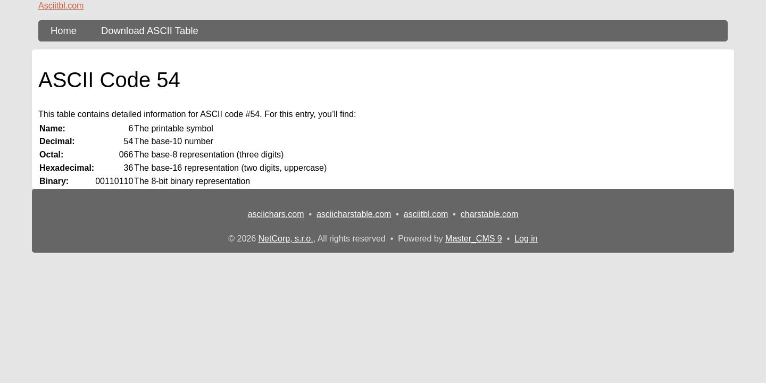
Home (64, 30)
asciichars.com (276, 214)
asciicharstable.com (354, 214)
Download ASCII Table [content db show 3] (149, 30)
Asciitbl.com (61, 5)
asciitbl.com (426, 214)
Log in (526, 238)
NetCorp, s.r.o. (286, 238)
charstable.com (490, 214)
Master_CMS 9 (473, 238)
